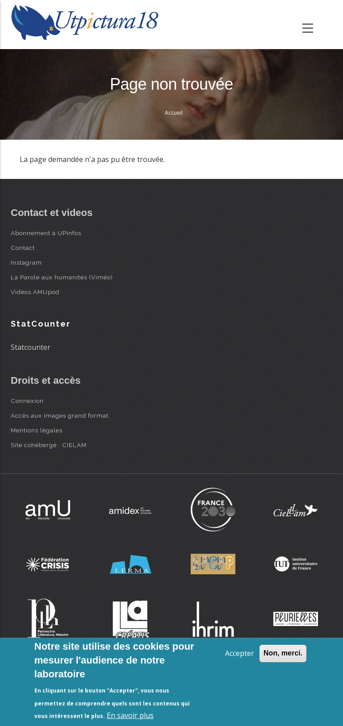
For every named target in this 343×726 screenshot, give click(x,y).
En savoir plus (130, 715)
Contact (23, 247)
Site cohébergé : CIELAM (49, 444)
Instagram (26, 262)
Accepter (239, 653)
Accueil (174, 112)
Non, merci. (283, 653)
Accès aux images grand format (60, 415)
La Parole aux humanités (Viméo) (62, 277)
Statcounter (30, 347)
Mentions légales (37, 430)
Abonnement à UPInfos (46, 232)
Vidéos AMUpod (35, 291)
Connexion (27, 400)
